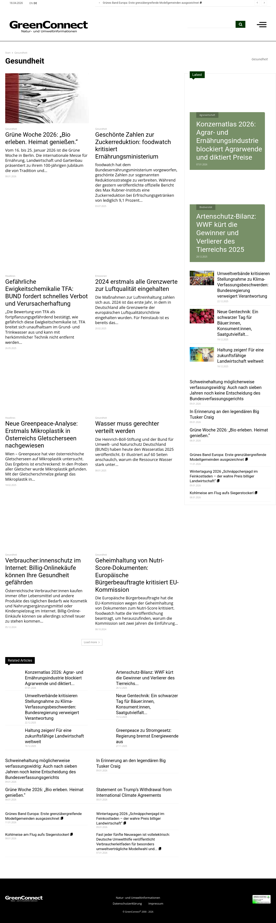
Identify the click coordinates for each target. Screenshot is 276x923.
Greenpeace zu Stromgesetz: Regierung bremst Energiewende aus (147, 736)
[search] (241, 24)
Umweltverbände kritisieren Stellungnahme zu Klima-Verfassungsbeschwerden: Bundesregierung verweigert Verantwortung (52, 707)
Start (7, 52)
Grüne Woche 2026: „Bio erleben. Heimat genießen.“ (41, 138)
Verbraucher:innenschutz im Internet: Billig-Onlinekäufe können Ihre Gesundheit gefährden (43, 571)
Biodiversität (206, 207)
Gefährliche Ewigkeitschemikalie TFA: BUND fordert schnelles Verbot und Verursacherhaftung (46, 292)
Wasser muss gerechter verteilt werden (127, 427)
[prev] (257, 2)
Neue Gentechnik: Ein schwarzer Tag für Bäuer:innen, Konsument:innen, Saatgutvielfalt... (237, 323)
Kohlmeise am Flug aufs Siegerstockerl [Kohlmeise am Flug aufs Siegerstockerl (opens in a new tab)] (39, 834)
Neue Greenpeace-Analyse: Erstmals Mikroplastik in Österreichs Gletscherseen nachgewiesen (41, 434)
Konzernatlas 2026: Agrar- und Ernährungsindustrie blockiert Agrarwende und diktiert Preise (229, 141)
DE (35, 3)
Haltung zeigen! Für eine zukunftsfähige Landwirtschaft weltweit (54, 736)
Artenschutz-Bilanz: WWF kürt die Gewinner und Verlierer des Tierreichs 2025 (226, 233)
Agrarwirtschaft (207, 114)
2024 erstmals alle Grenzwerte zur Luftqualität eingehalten (136, 285)
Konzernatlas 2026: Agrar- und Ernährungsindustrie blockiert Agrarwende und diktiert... (54, 678)
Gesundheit (11, 129)
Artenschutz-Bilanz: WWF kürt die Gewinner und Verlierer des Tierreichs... (145, 678)
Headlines (10, 276)
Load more (92, 642)
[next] (264, 2)
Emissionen (101, 276)
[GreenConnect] (42, 26)
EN (31, 3)
